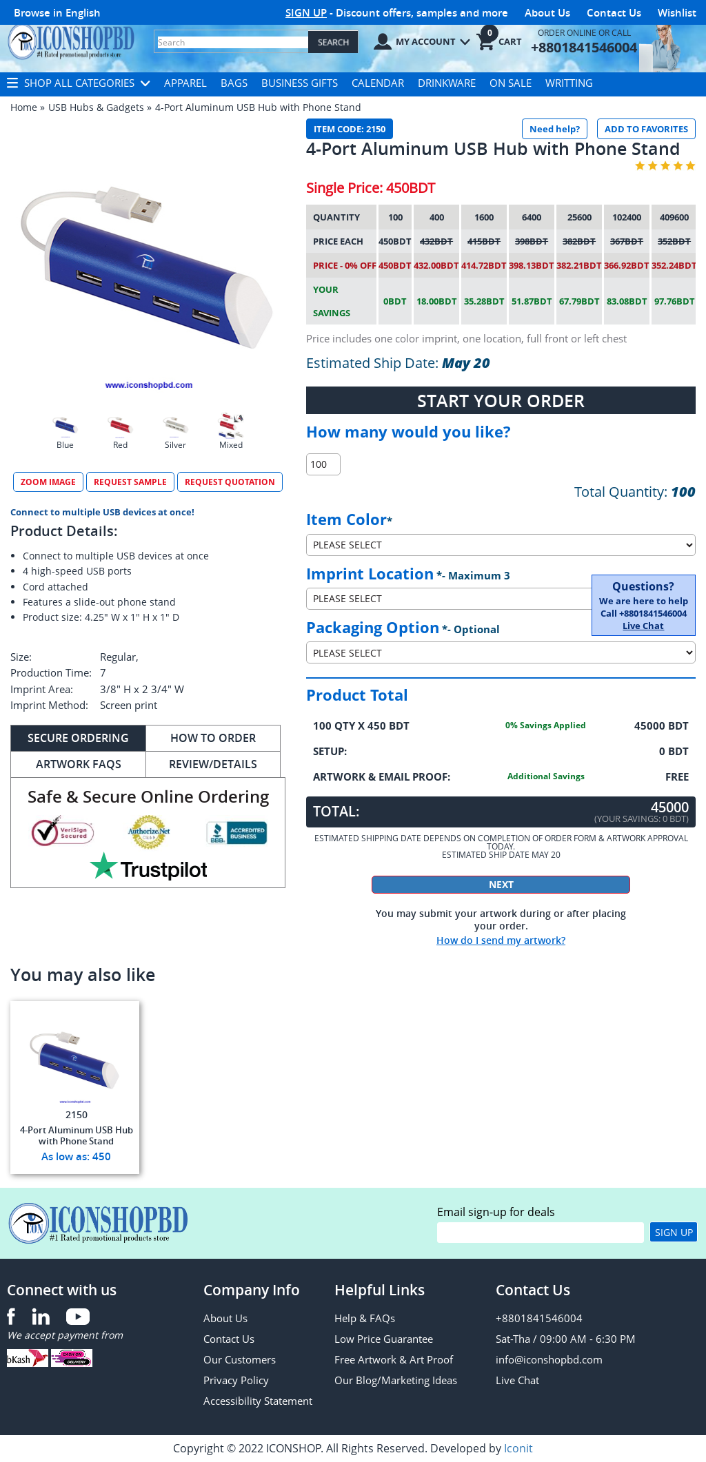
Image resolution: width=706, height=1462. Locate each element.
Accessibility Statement (257, 1401)
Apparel (185, 83)
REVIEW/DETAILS (213, 764)
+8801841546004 (539, 1318)
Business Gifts (299, 83)
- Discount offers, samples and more (396, 12)
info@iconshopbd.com (549, 1359)
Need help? (555, 129)
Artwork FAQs (78, 764)
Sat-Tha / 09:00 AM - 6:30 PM (566, 1339)
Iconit (518, 1448)
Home (23, 107)
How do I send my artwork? (500, 940)
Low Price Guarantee (383, 1339)
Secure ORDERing (78, 737)
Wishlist (677, 12)
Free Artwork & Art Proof (393, 1359)
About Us (547, 12)
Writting (569, 83)
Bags (234, 83)
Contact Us (614, 12)
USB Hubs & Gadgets (96, 107)
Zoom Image (48, 482)
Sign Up (674, 1232)
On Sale (511, 83)
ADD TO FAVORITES (646, 129)
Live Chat (643, 625)
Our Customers (239, 1359)
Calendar (378, 83)
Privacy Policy (236, 1380)
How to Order (213, 737)
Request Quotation (230, 482)
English (83, 12)
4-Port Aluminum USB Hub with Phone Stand (258, 107)
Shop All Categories (78, 83)
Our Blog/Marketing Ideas (395, 1380)
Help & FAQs (364, 1318)
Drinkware (447, 83)
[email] (540, 1232)
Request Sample (130, 482)
